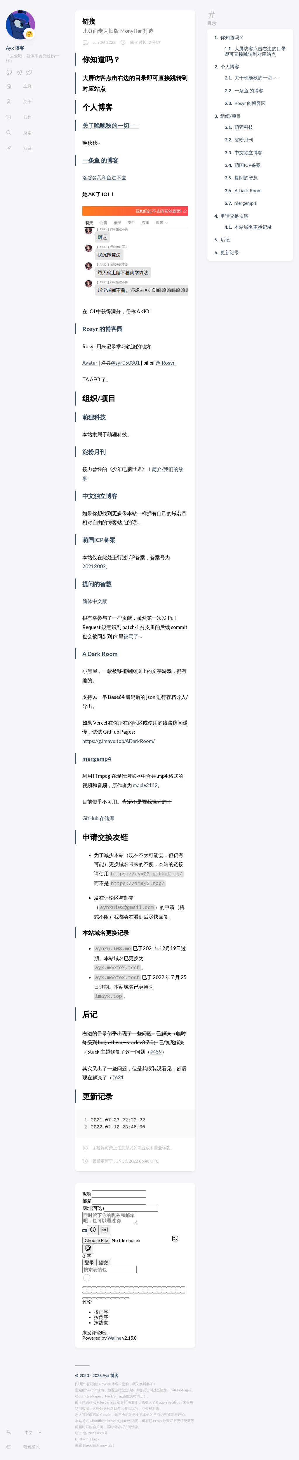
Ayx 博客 (15, 48)
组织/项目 (230, 116)
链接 (88, 21)
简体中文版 (94, 601)
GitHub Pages (181, 1390)
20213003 (94, 566)
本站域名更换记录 (253, 227)
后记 (225, 239)
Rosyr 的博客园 (102, 328)
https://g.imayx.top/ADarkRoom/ (118, 741)
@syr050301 (125, 363)
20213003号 (98, 1433)
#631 (118, 1077)
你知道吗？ (232, 37)
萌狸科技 (94, 416)
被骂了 (131, 636)
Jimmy (101, 1445)
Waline (114, 1338)
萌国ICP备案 (98, 539)
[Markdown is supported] (84, 1231)
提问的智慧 (97, 583)
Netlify (110, 1396)
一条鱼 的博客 (100, 160)
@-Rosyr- (166, 363)
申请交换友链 (234, 216)
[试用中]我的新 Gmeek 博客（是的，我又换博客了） (116, 1384)
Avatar (90, 363)
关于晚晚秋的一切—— (110, 125)
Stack (87, 1445)
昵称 (87, 1193)
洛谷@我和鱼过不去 (104, 177)
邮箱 (87, 1200)
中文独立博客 (99, 495)
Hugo (94, 1439)
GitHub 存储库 (98, 818)
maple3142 (145, 785)
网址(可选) (93, 1208)
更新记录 (229, 252)
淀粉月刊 (94, 451)
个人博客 (229, 66)
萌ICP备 (81, 1433)
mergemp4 (96, 758)
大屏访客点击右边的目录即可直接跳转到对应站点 (255, 51)
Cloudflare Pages (88, 1396)
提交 (103, 1262)
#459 (156, 1052)
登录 (89, 1262)
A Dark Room (100, 653)
